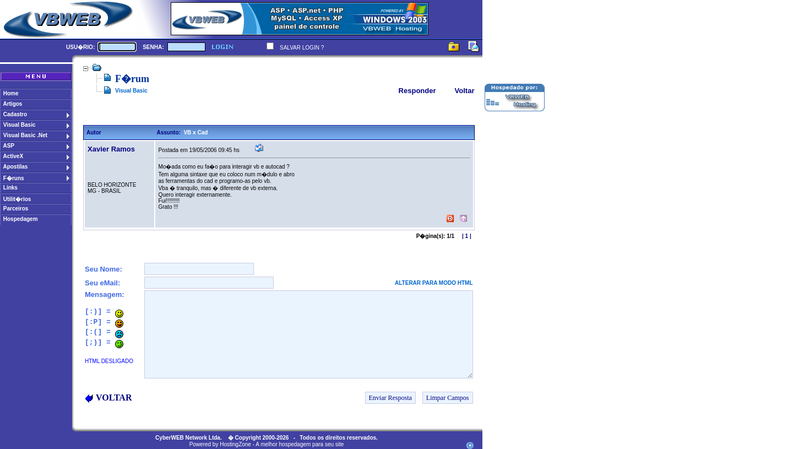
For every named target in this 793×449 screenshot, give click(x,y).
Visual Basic (131, 91)
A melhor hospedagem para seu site (300, 444)
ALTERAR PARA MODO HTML (433, 283)
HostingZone (235, 444)
